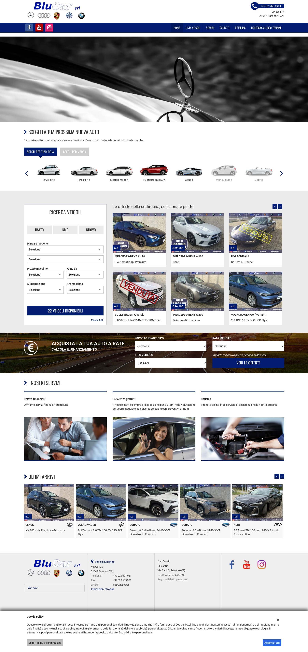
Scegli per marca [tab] (74, 151)
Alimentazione (36, 283)
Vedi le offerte (248, 363)
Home (177, 27)
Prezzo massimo (37, 268)
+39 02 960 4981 (122, 575)
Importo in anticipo (149, 338)
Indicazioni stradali (102, 589)
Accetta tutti (272, 642)
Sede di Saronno (105, 561)
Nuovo (91, 229)
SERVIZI (210, 27)
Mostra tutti (97, 320)
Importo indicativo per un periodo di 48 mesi (239, 355)
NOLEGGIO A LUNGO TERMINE (266, 27)
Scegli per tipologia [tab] (40, 151)
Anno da (72, 268)
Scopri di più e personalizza (44, 642)
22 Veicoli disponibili (65, 311)
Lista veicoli (193, 27)
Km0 (65, 229)
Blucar (32, 588)
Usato (39, 229)
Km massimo (75, 283)
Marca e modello (37, 243)
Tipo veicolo (144, 355)
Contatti (225, 27)
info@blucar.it (121, 584)
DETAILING (240, 27)
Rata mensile (221, 338)
